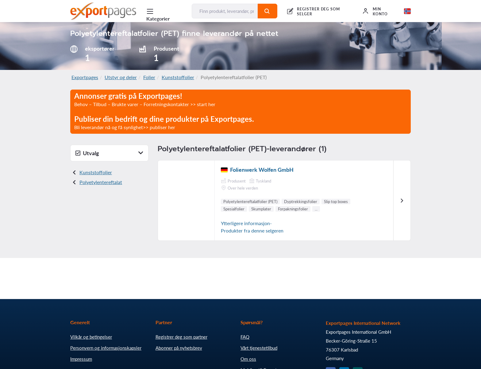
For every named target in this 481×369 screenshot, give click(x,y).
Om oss (248, 359)
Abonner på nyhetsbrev (179, 348)
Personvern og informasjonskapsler (105, 348)
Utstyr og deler (121, 77)
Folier (149, 77)
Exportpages (84, 77)
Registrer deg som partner (181, 337)
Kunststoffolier (178, 77)
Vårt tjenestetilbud (258, 348)
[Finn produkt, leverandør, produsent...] (225, 11)
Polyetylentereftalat (100, 182)
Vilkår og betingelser (91, 337)
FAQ (244, 337)
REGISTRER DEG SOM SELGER (318, 11)
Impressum (81, 359)
